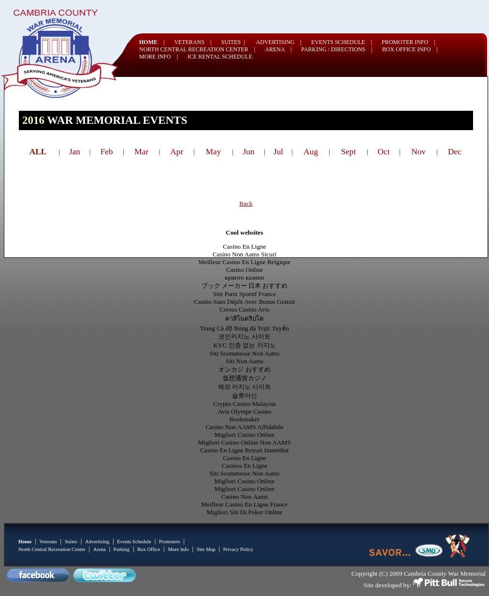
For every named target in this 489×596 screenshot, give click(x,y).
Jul (278, 151)
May (213, 151)
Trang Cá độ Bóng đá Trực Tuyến (244, 328)
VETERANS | (192, 42)
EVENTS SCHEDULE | (341, 42)
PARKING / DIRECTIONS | (336, 49)
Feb (107, 151)
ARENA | (278, 49)
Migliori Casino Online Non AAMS (244, 442)
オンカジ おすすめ (244, 369)
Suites (71, 541)
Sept (348, 151)
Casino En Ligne (244, 246)
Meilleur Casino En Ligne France (244, 504)
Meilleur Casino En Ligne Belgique (244, 262)
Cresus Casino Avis (244, 309)
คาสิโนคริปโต (244, 318)
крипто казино (244, 277)
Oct (384, 151)
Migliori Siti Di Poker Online (245, 512)
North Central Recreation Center (52, 549)
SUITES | (233, 42)
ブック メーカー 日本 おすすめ (244, 285)
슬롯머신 (244, 395)
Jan (74, 151)
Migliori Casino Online (244, 434)
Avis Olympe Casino (245, 411)
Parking (121, 549)
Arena (99, 549)
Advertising (97, 541)
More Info (178, 549)
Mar (141, 151)
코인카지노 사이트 (244, 336)
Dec (454, 151)
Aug (310, 151)
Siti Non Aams (245, 361)
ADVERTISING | (279, 42)
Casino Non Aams (244, 496)
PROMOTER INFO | (408, 42)
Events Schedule (134, 541)
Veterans (48, 541)
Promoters (169, 541)
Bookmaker (244, 419)
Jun (249, 151)
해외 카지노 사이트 (245, 386)
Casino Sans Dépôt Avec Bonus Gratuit (244, 301)
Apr (176, 151)
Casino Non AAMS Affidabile (244, 427)
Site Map (206, 549)
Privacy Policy (238, 549)
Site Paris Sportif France (244, 294)
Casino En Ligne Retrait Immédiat (244, 450)
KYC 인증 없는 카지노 (244, 345)
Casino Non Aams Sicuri (244, 254)
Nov (418, 151)
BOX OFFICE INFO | (410, 49)
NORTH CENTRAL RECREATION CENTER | (197, 49)
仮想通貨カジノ (245, 378)
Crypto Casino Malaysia (244, 403)
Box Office (148, 549)
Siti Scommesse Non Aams (245, 353)
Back (245, 203)
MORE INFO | (158, 56)
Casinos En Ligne (245, 465)
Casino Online (244, 269)
